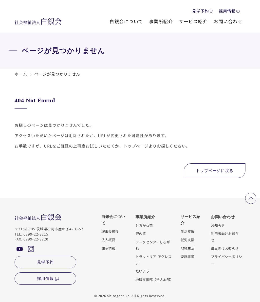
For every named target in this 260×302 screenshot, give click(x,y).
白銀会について (126, 21)
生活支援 (187, 231)
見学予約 (200, 11)
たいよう (142, 271)
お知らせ (218, 225)
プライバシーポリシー (226, 259)
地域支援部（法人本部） (154, 279)
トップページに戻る (215, 171)
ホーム (21, 74)
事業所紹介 (161, 21)
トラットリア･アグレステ (153, 259)
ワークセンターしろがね (152, 245)
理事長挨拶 (110, 231)
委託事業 (187, 256)
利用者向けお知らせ (225, 236)
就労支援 (187, 239)
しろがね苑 (144, 225)
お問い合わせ (228, 21)
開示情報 (108, 248)
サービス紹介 (193, 21)
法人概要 (108, 239)
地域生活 (187, 248)
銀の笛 (140, 233)
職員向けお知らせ (225, 248)
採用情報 (227, 11)
